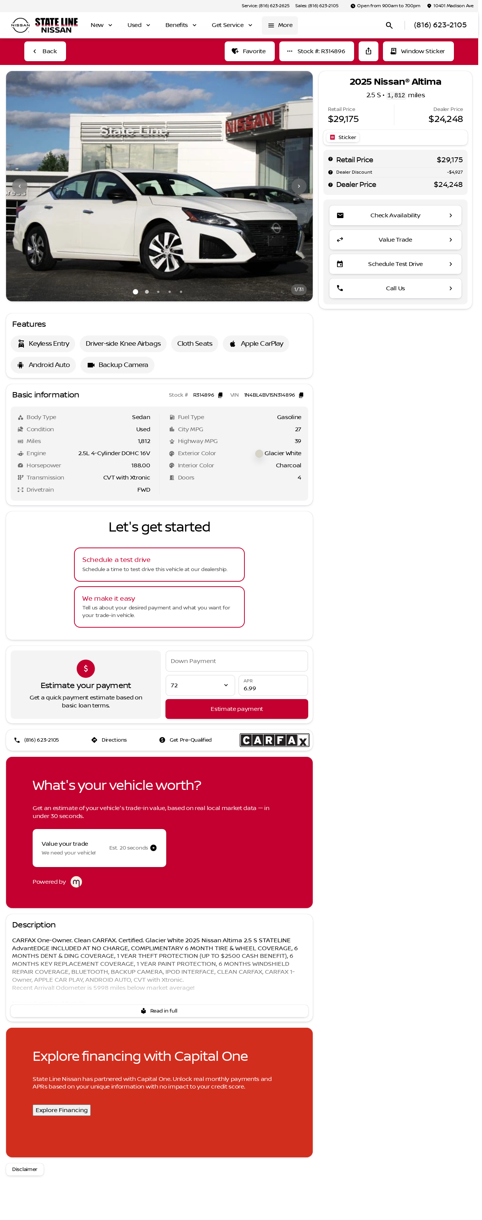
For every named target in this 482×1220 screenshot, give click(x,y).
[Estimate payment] (236, 709)
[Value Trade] (395, 240)
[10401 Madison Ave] (450, 6)
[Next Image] (299, 186)
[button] (29, 186)
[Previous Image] (19, 186)
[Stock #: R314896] (316, 51)
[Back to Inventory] (45, 51)
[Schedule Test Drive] (395, 264)
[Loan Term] (200, 685)
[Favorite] (249, 51)
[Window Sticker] (418, 51)
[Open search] (389, 25)
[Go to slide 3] (158, 291)
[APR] (273, 685)
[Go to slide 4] (169, 291)
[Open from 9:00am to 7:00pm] (385, 6)
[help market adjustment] (330, 172)
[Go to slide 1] (135, 291)
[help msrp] (330, 159)
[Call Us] (395, 288)
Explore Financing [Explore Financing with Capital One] (62, 1110)
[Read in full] (159, 1011)
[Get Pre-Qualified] (186, 740)
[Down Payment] (236, 661)
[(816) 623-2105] (37, 740)
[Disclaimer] (25, 1169)
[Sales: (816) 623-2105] (317, 6)
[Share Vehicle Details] (368, 51)
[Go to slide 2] (146, 291)
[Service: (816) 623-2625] (265, 6)
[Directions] (110, 740)
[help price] (330, 184)
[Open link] (342, 137)
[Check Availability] (395, 215)
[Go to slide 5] (181, 291)
